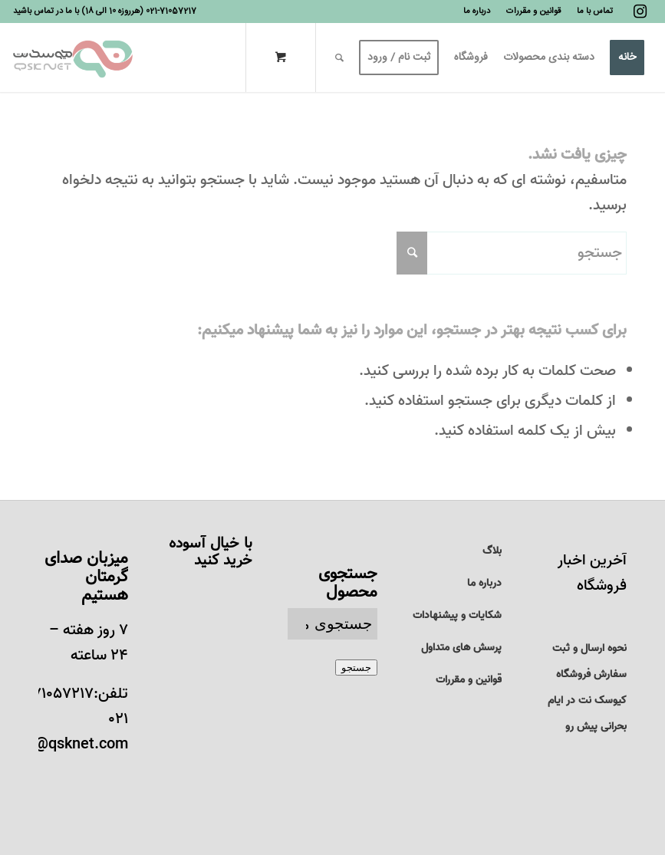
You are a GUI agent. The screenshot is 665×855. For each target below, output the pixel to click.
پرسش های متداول (461, 647)
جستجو (356, 667)
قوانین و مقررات (469, 680)
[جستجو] (339, 57)
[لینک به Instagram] (640, 11)
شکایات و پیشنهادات (457, 615)
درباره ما (484, 583)
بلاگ (492, 551)
